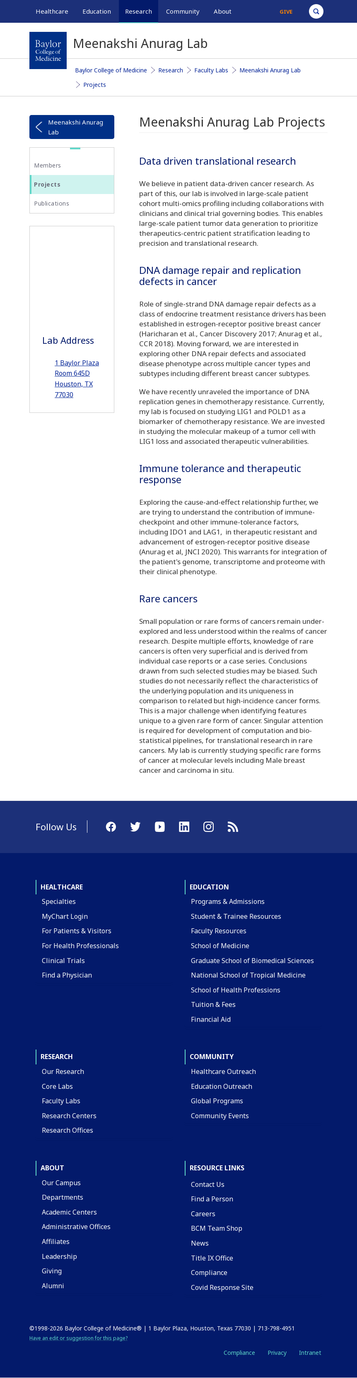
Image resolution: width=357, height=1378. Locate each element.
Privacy (277, 1352)
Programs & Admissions (228, 901)
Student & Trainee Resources (236, 916)
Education (209, 887)
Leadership (59, 1256)
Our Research (63, 1071)
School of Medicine (220, 945)
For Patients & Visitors (76, 930)
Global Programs (217, 1100)
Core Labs (57, 1086)
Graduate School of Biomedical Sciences (252, 960)
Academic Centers (69, 1212)
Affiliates (56, 1241)
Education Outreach (221, 1086)
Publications (51, 203)
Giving (52, 1270)
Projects (94, 85)
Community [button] (183, 11)
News (200, 1243)
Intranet (310, 1352)
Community (212, 1056)
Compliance (209, 1272)
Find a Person (212, 1198)
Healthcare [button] (52, 11)
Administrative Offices (76, 1226)
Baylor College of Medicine (111, 70)
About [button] (223, 11)
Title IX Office (212, 1258)
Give (286, 11)
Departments (62, 1197)
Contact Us (207, 1184)
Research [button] (138, 11)
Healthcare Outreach (223, 1071)
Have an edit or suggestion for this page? (78, 1338)
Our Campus (61, 1182)
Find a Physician (67, 975)
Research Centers (69, 1115)
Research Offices (67, 1130)
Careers (203, 1213)
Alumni (53, 1285)
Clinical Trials (63, 960)
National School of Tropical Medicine (248, 975)
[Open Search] (316, 11)
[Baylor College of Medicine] (48, 50)
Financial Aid (211, 1019)
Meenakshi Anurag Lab (270, 70)
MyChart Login (65, 916)
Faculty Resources (218, 930)
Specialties (59, 901)
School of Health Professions (235, 990)
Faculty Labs (211, 70)
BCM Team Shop (216, 1228)
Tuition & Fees (213, 1004)
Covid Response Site (222, 1287)
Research (170, 70)
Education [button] (96, 11)
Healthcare (62, 887)
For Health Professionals (80, 945)
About (52, 1167)
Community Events (220, 1115)
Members (47, 165)
